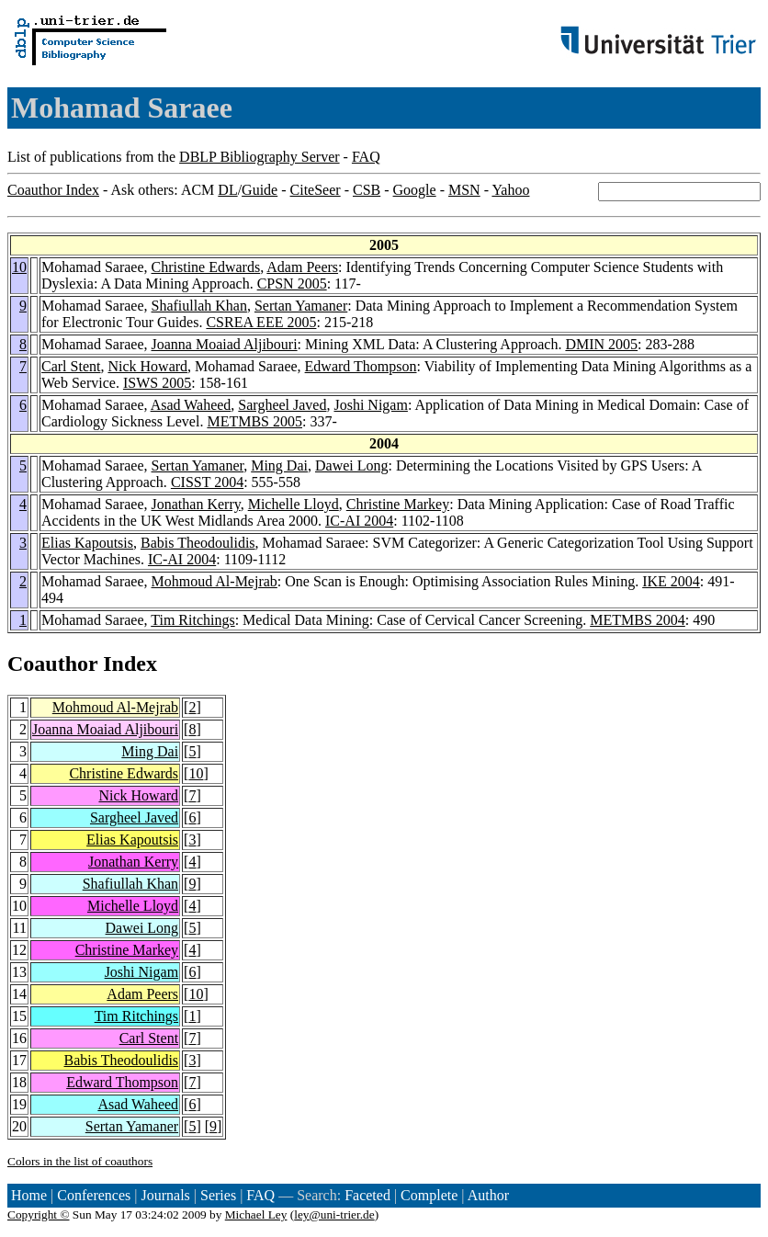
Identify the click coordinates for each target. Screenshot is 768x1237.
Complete (429, 1195)
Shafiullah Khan (199, 305)
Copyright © (38, 1214)
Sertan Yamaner (300, 305)
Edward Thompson (361, 366)
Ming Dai (279, 465)
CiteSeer (315, 190)
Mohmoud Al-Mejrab (214, 581)
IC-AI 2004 (359, 520)
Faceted (367, 1195)
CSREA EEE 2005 (261, 322)
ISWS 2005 (157, 383)
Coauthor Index (53, 190)
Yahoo (510, 190)
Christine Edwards (206, 267)
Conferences (93, 1195)
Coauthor (52, 663)
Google (414, 190)
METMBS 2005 (254, 421)
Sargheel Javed (282, 405)
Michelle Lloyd (293, 504)
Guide (259, 190)
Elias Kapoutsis (87, 542)
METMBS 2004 (637, 620)
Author (488, 1195)
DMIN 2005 (601, 344)
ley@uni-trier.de (334, 1214)
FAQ (366, 157)
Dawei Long (352, 465)
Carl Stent (70, 366)
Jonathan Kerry (196, 504)
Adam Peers (302, 267)
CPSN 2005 (292, 283)
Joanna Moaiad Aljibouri (225, 344)
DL (227, 190)
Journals (165, 1195)
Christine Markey (397, 504)
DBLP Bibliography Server (259, 157)
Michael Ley (256, 1214)
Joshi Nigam (370, 405)
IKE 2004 (671, 581)
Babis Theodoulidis (198, 542)
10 (19, 267)
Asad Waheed (191, 405)
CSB (366, 190)
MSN (464, 190)
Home (29, 1195)
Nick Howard (147, 366)
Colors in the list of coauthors (79, 1161)
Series (218, 1195)
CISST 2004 (207, 482)
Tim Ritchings (192, 620)
